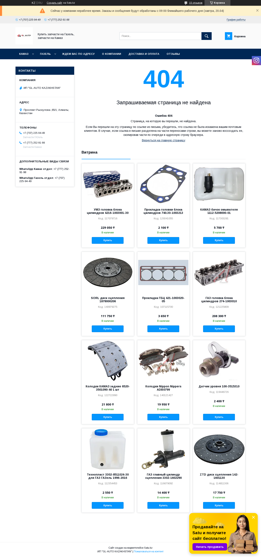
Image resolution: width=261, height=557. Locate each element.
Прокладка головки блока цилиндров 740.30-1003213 (163, 211)
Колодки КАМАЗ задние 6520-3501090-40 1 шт (108, 388)
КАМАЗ (24, 53)
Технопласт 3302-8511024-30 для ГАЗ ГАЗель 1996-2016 (108, 476)
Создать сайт (54, 2)
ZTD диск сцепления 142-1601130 (219, 476)
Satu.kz (148, 547)
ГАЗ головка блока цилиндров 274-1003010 (219, 299)
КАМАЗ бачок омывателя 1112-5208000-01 (219, 211)
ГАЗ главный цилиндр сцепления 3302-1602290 (163, 476)
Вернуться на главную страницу (163, 140)
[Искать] (206, 36)
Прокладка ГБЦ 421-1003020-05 (163, 299)
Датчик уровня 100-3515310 (219, 386)
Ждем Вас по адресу (78, 53)
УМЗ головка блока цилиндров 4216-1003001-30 (107, 211)
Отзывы (173, 53)
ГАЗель (45, 53)
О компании (111, 53)
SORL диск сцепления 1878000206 (108, 299)
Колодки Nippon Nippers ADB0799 (163, 388)
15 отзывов (195, 2)
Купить (107, 240)
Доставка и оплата (143, 53)
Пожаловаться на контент (149, 551)
